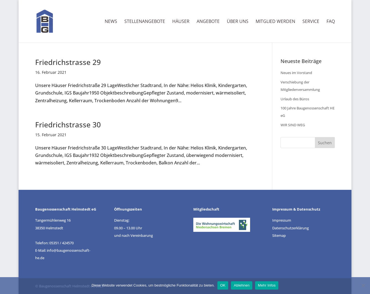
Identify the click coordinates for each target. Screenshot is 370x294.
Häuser (180, 21)
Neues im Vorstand (296, 72)
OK (222, 285)
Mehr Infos (267, 285)
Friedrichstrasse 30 (68, 125)
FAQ (331, 21)
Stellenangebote (144, 21)
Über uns (237, 21)
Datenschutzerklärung (290, 227)
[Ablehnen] (363, 285)
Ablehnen (242, 285)
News (111, 21)
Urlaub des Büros (295, 98)
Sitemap (279, 235)
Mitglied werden (275, 21)
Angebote (208, 21)
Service (310, 21)
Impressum (281, 220)
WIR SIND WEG (293, 124)
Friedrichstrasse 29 (68, 62)
